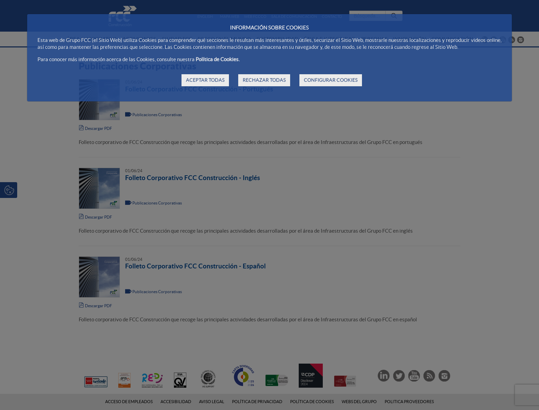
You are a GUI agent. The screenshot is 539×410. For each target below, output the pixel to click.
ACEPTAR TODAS (205, 80)
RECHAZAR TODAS (264, 80)
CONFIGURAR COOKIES (331, 80)
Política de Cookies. (218, 59)
